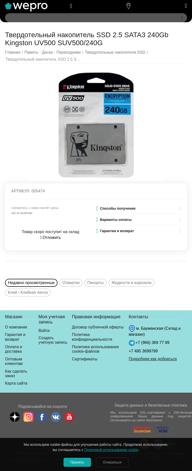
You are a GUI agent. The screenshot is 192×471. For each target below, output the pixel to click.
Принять (77, 462)
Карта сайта (16, 383)
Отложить (50, 237)
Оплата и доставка (13, 349)
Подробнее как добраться (153, 359)
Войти (44, 330)
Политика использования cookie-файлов (95, 349)
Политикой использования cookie (111, 450)
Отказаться (112, 462)
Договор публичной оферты (98, 327)
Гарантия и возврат (15, 336)
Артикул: (20, 191)
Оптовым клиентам (13, 361)
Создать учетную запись (53, 340)
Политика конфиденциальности (92, 336)
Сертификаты (85, 359)
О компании (16, 327)
